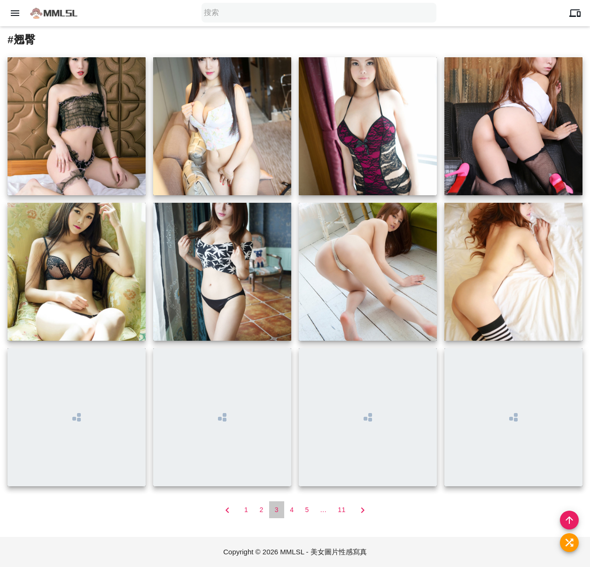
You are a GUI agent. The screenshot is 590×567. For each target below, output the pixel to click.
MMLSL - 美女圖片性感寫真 (323, 552)
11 (342, 509)
